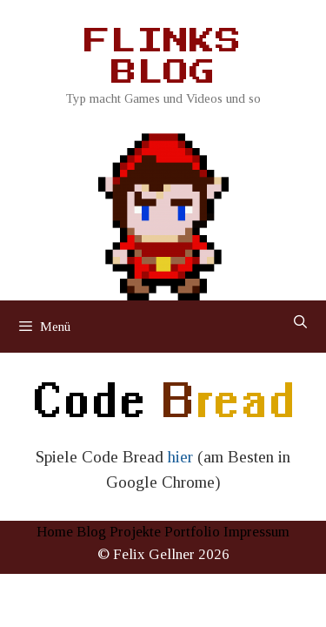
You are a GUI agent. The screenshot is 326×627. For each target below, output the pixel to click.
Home (55, 531)
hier (180, 457)
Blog (91, 531)
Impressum (256, 531)
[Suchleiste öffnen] (300, 322)
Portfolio (192, 531)
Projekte (135, 531)
